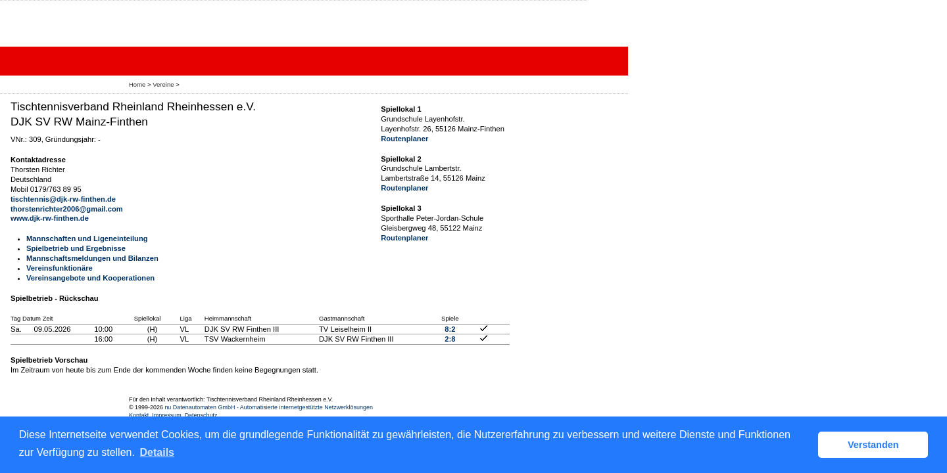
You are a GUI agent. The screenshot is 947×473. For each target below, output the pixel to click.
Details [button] (157, 452)
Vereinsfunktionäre (59, 268)
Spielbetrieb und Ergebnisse (76, 248)
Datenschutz (201, 415)
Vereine (163, 84)
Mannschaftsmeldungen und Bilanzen (92, 258)
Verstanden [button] (873, 444)
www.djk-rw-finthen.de (50, 218)
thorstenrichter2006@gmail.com (67, 209)
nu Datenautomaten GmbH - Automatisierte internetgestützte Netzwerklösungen (268, 407)
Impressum (166, 415)
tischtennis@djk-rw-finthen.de (63, 199)
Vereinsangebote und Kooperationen (90, 278)
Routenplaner (404, 139)
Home (137, 84)
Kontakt (139, 415)
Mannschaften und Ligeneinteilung (87, 238)
